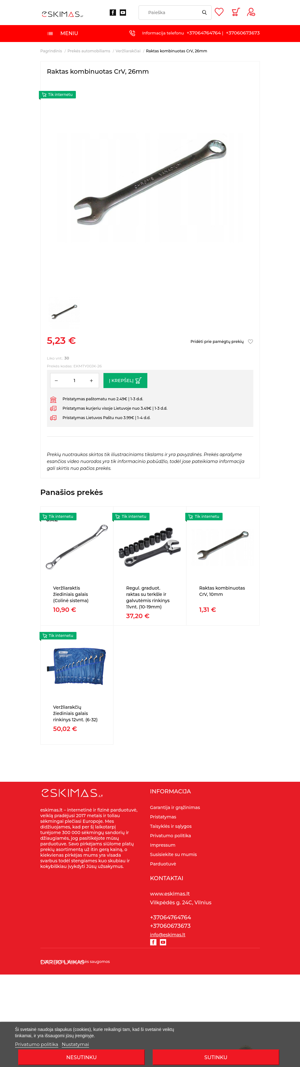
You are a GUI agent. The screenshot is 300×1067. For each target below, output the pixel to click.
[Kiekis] (74, 380)
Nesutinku (81, 1057)
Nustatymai (75, 1044)
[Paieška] (175, 12)
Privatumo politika (36, 1044)
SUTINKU (216, 1057)
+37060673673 (243, 33)
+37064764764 (204, 33)
